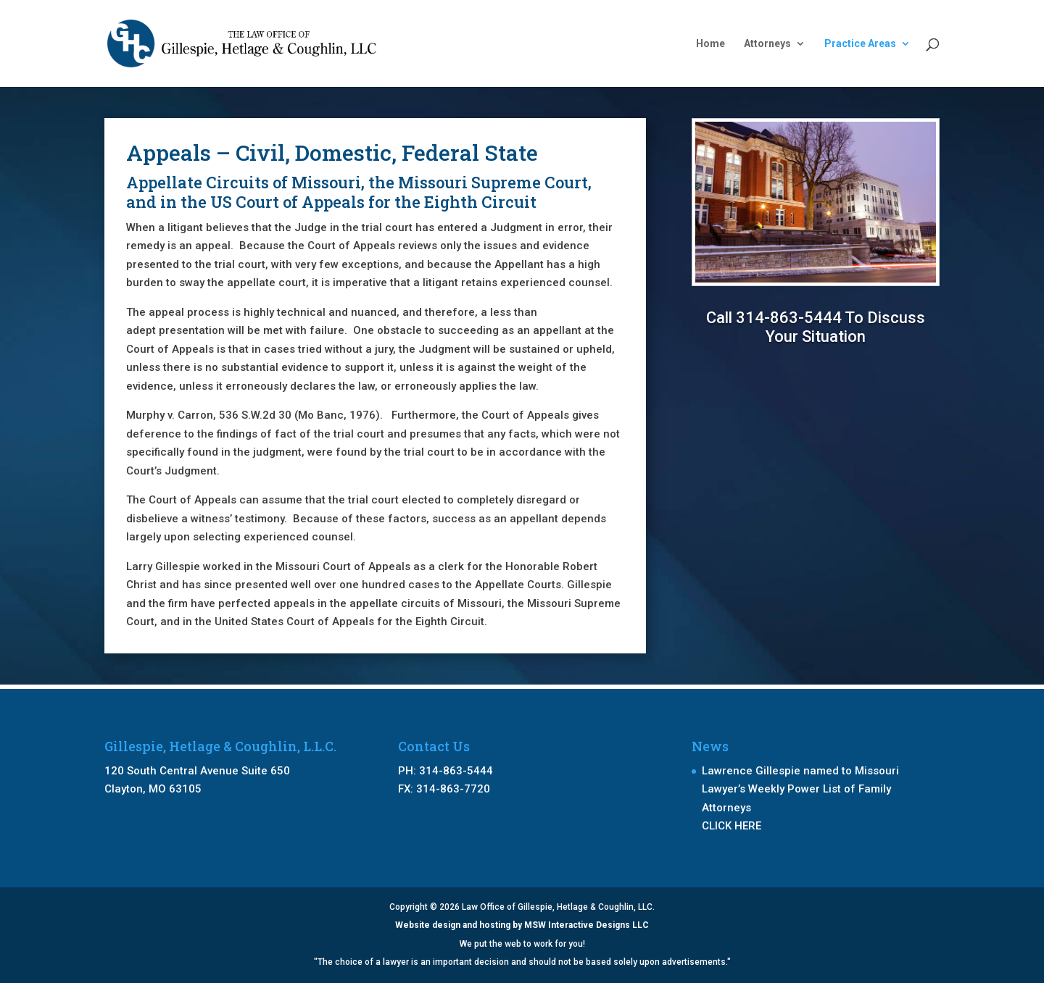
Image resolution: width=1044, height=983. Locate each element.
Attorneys (767, 43)
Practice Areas (860, 43)
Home (710, 43)
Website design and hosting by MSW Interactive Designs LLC (522, 925)
